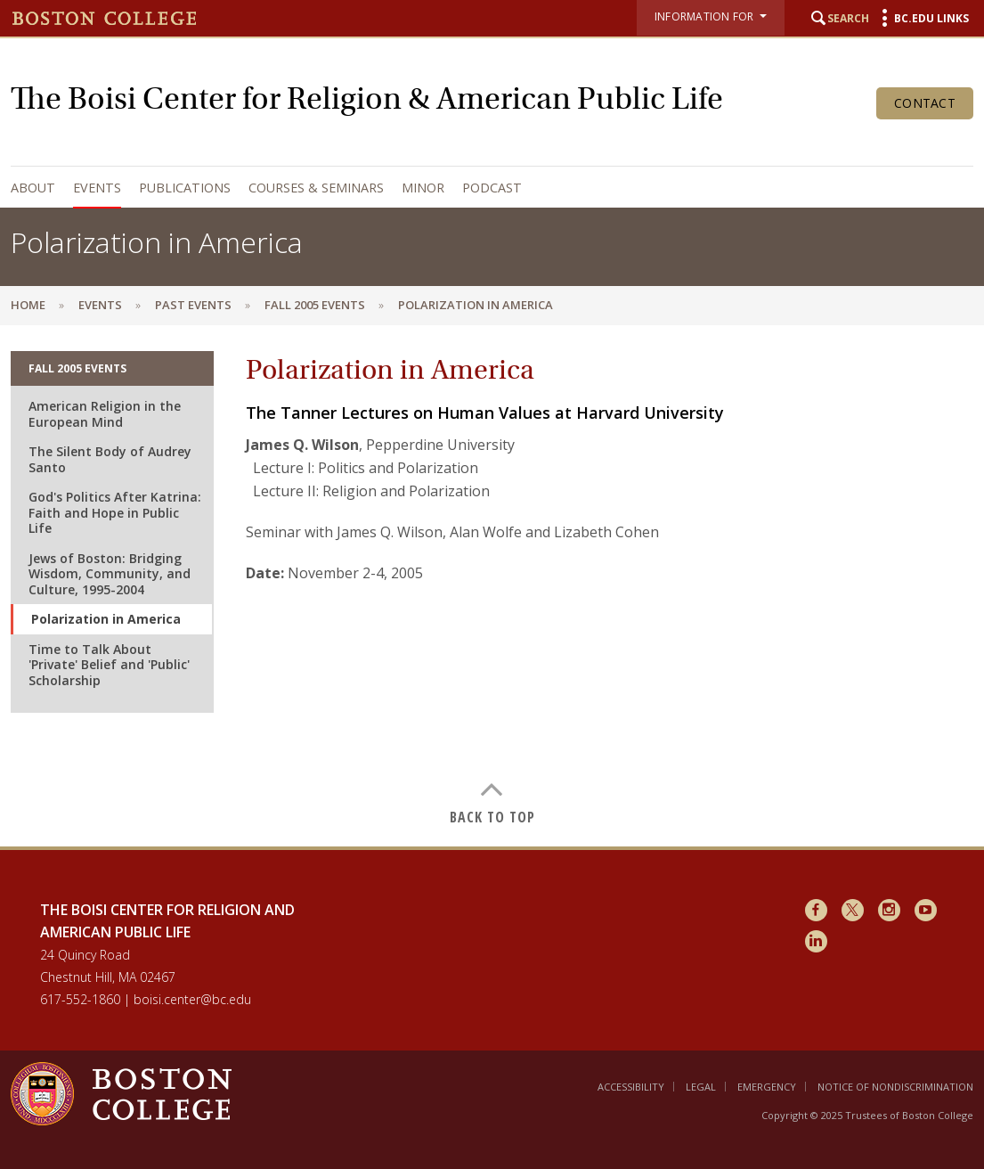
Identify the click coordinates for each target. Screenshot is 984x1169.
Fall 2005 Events (314, 305)
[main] (492, 585)
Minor (423, 187)
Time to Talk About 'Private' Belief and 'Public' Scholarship (109, 665)
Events (97, 187)
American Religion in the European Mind (104, 413)
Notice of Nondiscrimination (895, 1086)
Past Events (193, 305)
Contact (925, 102)
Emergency (766, 1086)
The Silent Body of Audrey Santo (109, 459)
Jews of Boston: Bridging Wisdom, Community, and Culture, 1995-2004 (109, 574)
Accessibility (631, 1086)
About (33, 187)
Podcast (492, 187)
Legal (701, 1086)
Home (28, 305)
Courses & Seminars (316, 187)
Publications (185, 187)
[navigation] (487, 187)
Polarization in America (106, 618)
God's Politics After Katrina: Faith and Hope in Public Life (114, 512)
